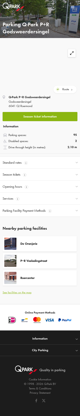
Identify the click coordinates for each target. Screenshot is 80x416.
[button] (40, 115)
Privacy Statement (40, 393)
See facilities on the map (17, 292)
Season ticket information (40, 116)
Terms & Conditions (40, 388)
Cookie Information (40, 379)
